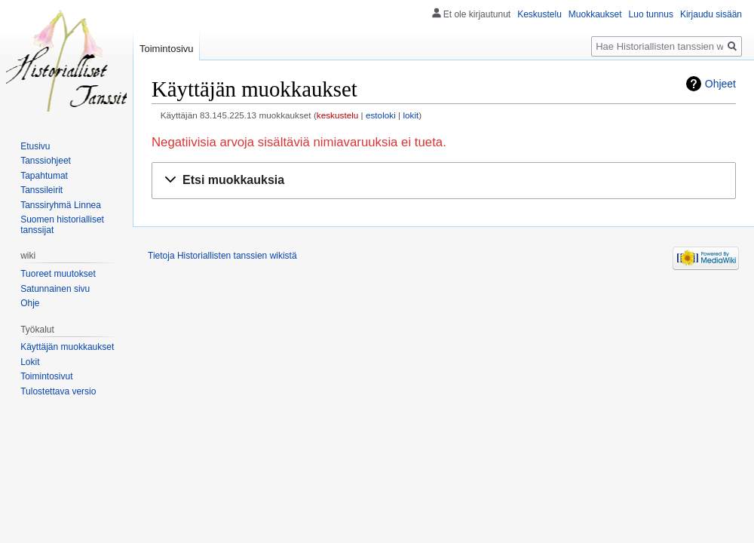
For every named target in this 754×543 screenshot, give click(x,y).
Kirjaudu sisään (711, 14)
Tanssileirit (41, 190)
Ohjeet (720, 84)
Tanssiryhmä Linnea (60, 205)
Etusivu (35, 146)
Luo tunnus (651, 14)
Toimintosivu (166, 48)
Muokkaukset (595, 14)
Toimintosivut (46, 376)
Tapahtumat (44, 175)
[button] (443, 180)
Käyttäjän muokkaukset (67, 347)
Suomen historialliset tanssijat (62, 224)
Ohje (29, 303)
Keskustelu (539, 14)
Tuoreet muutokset (58, 273)
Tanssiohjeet (45, 160)
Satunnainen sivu (55, 289)
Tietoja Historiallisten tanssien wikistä (222, 255)
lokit (410, 115)
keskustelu (338, 115)
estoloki (381, 115)
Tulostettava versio (58, 391)
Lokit (29, 362)
